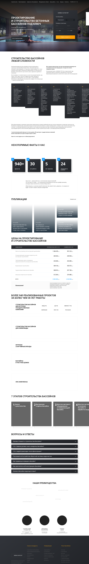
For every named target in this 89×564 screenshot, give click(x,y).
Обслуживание (30, 555)
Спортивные (64, 551)
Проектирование (22, 1)
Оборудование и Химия (44, 1)
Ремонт (28, 557)
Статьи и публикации (49, 557)
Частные (63, 550)
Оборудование (30, 558)
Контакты (67, 1)
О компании (47, 551)
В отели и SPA (64, 557)
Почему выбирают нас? (49, 553)
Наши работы (52, 1)
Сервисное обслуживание (32, 1)
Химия (28, 560)
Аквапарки (29, 553)
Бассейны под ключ (65, 562)
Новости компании (48, 555)
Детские (63, 553)
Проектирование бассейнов (33, 551)
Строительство (14, 1)
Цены (28, 562)
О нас (58, 1)
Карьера (62, 1)
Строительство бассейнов (33, 550)
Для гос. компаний (65, 555)
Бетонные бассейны (65, 560)
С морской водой (65, 558)
